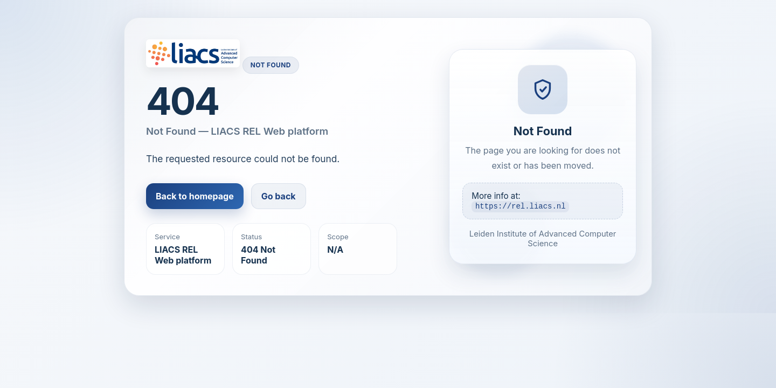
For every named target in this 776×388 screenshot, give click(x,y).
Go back (278, 196)
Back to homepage (195, 196)
